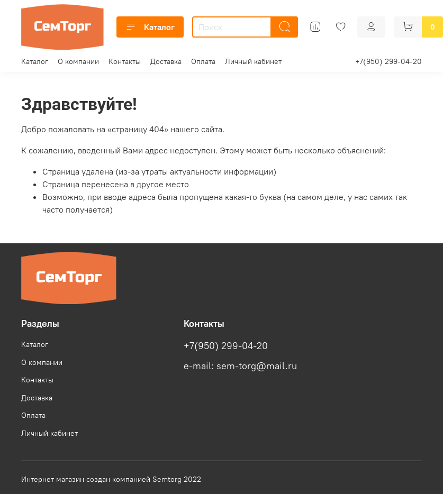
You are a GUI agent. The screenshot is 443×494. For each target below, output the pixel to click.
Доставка (166, 61)
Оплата (203, 61)
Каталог (150, 27)
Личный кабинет (253, 61)
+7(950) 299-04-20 (388, 61)
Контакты (125, 61)
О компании (78, 61)
